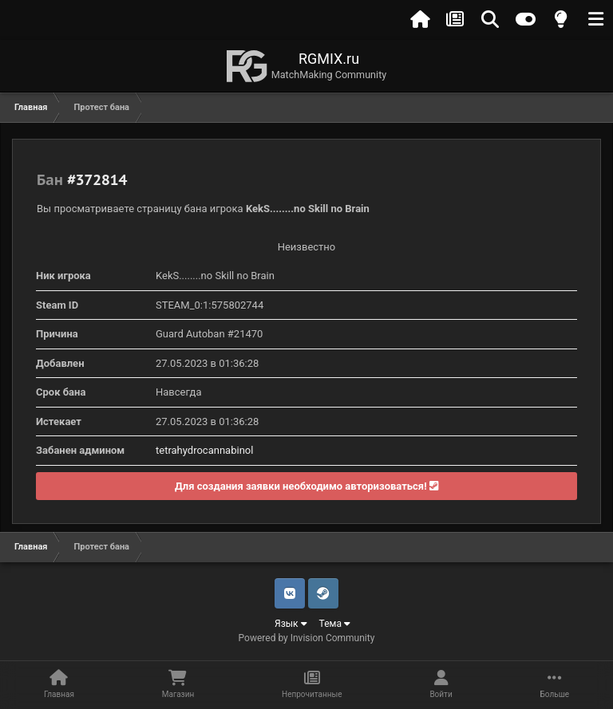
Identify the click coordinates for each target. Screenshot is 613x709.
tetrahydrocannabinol (204, 450)
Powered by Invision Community (307, 638)
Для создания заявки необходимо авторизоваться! (306, 486)
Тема (334, 623)
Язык (291, 623)
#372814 (97, 179)
